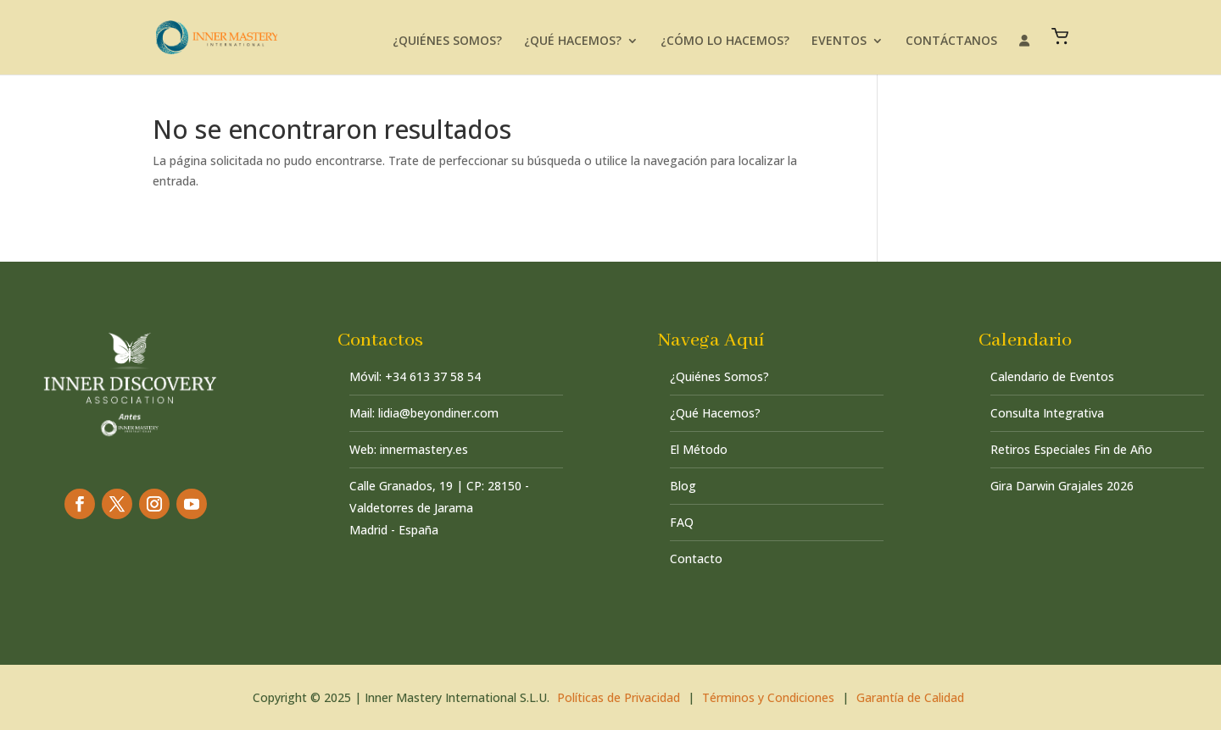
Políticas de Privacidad (618, 697)
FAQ (682, 522)
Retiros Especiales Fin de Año (1071, 449)
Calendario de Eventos (1052, 376)
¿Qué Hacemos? (715, 413)
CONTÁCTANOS (951, 41)
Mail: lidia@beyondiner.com (424, 413)
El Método (699, 449)
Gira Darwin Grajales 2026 (1062, 486)
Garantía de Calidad (910, 697)
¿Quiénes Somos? (719, 376)
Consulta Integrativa (1047, 413)
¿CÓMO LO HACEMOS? (725, 41)
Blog (683, 486)
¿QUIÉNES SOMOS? (447, 41)
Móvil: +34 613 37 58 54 (415, 376)
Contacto (696, 558)
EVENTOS (839, 41)
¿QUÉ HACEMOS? (573, 41)
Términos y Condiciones (768, 697)
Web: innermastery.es (408, 449)
